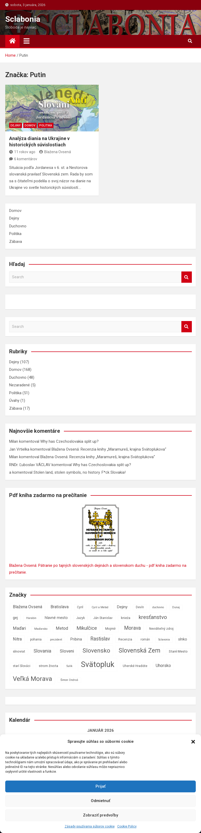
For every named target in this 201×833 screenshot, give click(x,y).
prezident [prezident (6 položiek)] (56, 639)
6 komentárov (25, 159)
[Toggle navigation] (27, 41)
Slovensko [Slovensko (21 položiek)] (96, 650)
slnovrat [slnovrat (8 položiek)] (19, 651)
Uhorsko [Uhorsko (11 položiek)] (163, 665)
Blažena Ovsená (55, 152)
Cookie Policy (127, 826)
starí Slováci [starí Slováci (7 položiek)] (21, 666)
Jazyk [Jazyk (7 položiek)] (80, 618)
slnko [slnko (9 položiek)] (182, 639)
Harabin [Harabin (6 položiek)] (31, 618)
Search (186, 277)
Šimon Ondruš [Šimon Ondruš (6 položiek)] (69, 680)
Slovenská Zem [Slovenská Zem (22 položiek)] (139, 650)
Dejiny (15, 125)
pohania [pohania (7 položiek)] (36, 639)
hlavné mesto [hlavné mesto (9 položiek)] (56, 618)
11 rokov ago (22, 152)
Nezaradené (19, 385)
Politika (45, 125)
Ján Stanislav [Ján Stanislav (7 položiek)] (103, 618)
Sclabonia (22, 19)
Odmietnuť (100, 800)
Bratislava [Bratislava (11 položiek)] (60, 606)
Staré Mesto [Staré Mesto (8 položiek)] (178, 651)
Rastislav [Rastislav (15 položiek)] (100, 639)
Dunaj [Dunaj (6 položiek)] (176, 607)
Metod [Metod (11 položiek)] (62, 628)
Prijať (100, 786)
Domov (30, 125)
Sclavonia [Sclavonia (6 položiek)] (164, 639)
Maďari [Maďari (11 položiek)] (19, 628)
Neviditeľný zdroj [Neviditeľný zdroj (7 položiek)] (161, 629)
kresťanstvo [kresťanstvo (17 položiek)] (153, 617)
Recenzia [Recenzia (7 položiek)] (125, 639)
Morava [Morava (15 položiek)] (132, 628)
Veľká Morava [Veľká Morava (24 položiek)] (32, 678)
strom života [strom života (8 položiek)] (48, 666)
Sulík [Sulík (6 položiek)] (69, 666)
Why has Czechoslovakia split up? (69, 441)
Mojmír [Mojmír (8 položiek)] (110, 629)
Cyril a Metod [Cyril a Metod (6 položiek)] (100, 607)
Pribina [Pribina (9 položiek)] (76, 639)
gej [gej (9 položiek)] (15, 618)
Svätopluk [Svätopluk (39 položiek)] (97, 664)
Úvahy (14, 400)
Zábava (15, 241)
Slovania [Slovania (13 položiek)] (42, 651)
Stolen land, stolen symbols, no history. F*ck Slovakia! (80, 472)
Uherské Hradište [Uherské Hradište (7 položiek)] (135, 666)
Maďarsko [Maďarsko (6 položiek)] (40, 629)
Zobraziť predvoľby (100, 815)
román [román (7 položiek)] (145, 639)
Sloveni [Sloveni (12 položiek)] (67, 651)
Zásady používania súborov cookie (90, 826)
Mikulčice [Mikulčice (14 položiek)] (86, 628)
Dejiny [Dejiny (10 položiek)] (122, 607)
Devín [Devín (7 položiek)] (140, 607)
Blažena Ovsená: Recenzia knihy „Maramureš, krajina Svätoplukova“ (109, 449)
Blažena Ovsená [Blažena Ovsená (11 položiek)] (27, 606)
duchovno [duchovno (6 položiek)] (158, 607)
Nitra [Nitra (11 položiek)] (17, 639)
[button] (193, 741)
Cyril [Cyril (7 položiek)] (80, 607)
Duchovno (17, 226)
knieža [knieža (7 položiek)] (125, 618)
